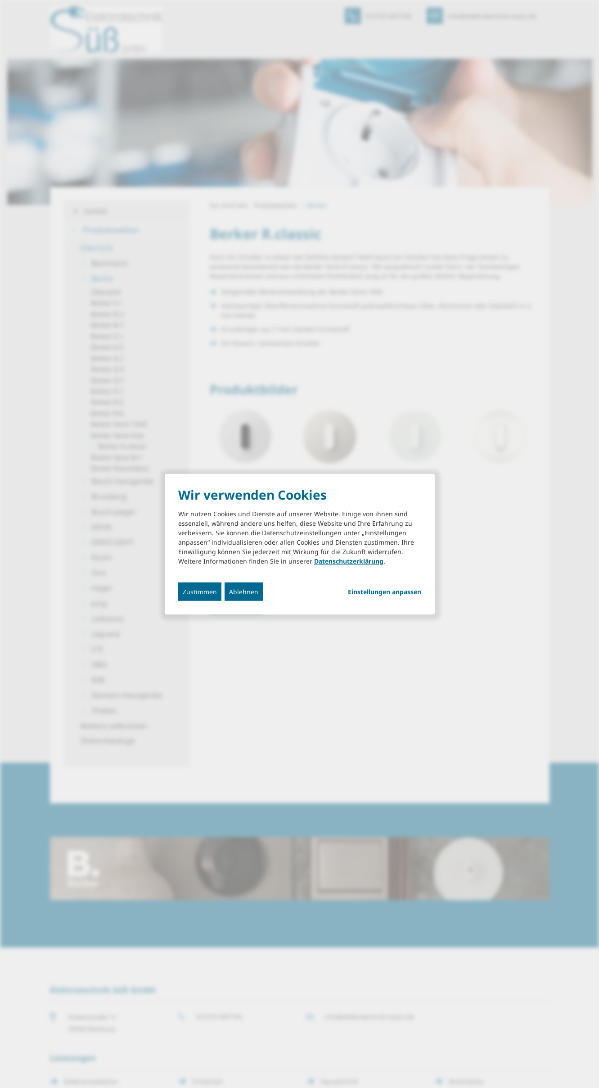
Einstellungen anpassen (384, 591)
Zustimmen (200, 591)
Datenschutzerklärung (348, 561)
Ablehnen (243, 591)
